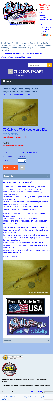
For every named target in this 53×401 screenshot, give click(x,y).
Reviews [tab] (26, 340)
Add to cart (10, 167)
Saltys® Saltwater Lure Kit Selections (19, 91)
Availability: (7, 156)
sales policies (36, 392)
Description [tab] (26, 175)
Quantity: (6, 160)
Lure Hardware (14, 252)
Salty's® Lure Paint (29, 227)
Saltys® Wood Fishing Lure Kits (24, 88)
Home (5, 88)
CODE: (5, 152)
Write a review (10, 134)
